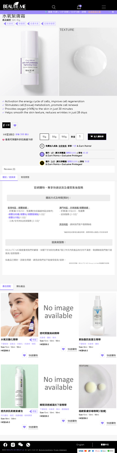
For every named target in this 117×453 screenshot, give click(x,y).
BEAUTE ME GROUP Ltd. (16, 450)
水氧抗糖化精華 (9, 339)
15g (44, 137)
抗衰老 (10, 24)
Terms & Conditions (46, 450)
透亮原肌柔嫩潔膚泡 (12, 411)
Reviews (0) (9, 169)
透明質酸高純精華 (49, 333)
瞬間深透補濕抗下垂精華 (53, 405)
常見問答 (25, 177)
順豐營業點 (33, 214)
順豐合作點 (14, 217)
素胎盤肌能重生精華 (90, 339)
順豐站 (23, 214)
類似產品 (20, 286)
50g (54, 137)
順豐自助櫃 (14, 214)
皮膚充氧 (34, 24)
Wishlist (24, 355)
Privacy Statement (60, 450)
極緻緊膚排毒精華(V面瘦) (92, 411)
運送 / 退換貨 (8, 177)
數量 (73, 137)
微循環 (21, 24)
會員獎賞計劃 (99, 12)
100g (64, 137)
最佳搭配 (6, 286)
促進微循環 (49, 24)
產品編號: (6, 20)
